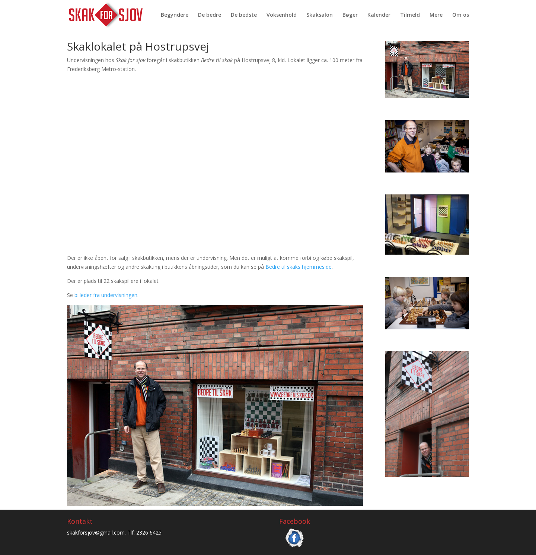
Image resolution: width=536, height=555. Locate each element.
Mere (436, 15)
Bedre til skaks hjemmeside (298, 266)
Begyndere (174, 15)
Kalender (378, 15)
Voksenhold (282, 15)
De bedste (244, 15)
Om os (460, 15)
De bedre (209, 15)
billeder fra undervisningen (105, 295)
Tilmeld (410, 15)
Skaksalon (319, 15)
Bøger (350, 15)
